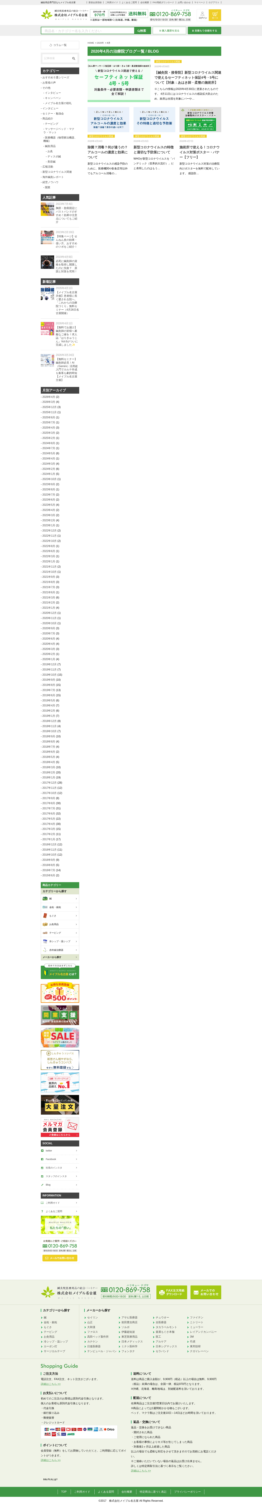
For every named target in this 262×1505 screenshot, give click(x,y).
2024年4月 (48, 458)
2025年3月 (48, 432)
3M (192, 1336)
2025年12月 (49, 407)
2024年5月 (48, 453)
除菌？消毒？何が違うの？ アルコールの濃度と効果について (108, 152)
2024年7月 (48, 448)
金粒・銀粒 (50, 1322)
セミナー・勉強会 (53, 113)
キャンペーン (53, 98)
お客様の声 (49, 82)
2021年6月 (48, 592)
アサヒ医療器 (129, 1317)
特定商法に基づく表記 (153, 1491)
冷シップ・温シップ (56, 1341)
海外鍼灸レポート (53, 177)
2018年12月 (49, 721)
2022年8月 (48, 546)
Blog (48, 1184)
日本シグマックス (166, 1346)
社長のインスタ (54, 1167)
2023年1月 (48, 525)
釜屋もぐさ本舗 (165, 1331)
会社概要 (144, 2)
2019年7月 (48, 690)
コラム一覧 (60, 45)
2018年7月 (48, 746)
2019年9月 (48, 679)
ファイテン (196, 1317)
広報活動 (47, 166)
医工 (158, 1336)
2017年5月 (48, 818)
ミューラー (196, 1327)
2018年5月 (48, 757)
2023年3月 (48, 515)
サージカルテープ (54, 1351)
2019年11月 (49, 669)
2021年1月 (48, 607)
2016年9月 (48, 859)
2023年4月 (48, 510)
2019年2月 (48, 710)
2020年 (100, 43)
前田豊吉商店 (129, 1322)
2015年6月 (48, 875)
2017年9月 (48, 798)
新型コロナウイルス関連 (168, 61)
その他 (46, 87)
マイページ (199, 2)
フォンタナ (128, 1351)
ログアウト (214, 2)
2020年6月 (48, 638)
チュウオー (162, 1317)
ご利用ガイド (111, 2)
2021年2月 (48, 602)
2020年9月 (48, 628)
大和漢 (91, 1327)
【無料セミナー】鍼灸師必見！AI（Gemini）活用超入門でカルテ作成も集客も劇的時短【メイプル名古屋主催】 (67, 369)
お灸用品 (49, 1336)
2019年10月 (49, 674)
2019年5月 (48, 700)
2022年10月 (49, 540)
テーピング (51, 123)
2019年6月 (48, 695)
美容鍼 (51, 161)
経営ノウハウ (50, 182)
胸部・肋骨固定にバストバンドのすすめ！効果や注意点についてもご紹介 (66, 215)
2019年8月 (48, 684)
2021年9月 (48, 576)
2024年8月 (48, 443)
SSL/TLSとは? (50, 1479)
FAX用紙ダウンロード (163, 2)
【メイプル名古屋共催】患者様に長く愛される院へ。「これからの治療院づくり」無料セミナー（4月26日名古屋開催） (67, 303)
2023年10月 (49, 479)
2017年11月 (49, 787)
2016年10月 (49, 854)
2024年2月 (48, 468)
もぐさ (48, 1327)
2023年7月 (48, 494)
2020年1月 (48, 659)
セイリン (92, 1317)
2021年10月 (49, 571)
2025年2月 (48, 438)
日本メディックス (132, 1341)
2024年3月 (48, 463)
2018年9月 (48, 736)
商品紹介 (47, 118)
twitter (49, 1150)
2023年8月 (48, 489)
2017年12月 (49, 782)
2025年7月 (48, 422)
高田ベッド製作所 (98, 1336)
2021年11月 (49, 566)
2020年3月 (48, 649)
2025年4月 (48, 427)
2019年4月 (48, 705)
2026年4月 (48, 396)
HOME (91, 43)
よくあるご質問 (129, 2)
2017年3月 (48, 829)
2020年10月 (49, 623)
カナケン (92, 1341)
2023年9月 (48, 484)
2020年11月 (49, 618)
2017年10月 (49, 793)
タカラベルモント (166, 1327)
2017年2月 (48, 834)
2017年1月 (48, 839)
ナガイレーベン (199, 1351)
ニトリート (196, 1322)
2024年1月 (48, 473)
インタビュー (53, 92)
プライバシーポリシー (187, 1491)
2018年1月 (48, 777)
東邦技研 (195, 1346)
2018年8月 (48, 741)
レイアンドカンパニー (203, 1331)
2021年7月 (48, 587)
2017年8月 (48, 803)
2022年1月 (48, 561)
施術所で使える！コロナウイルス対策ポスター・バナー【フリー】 (199, 152)
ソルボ (125, 1327)
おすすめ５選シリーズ (55, 77)
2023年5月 (48, 504)
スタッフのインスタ (56, 1176)
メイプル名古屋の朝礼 (58, 103)
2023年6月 (48, 499)
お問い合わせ (184, 2)
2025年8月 (48, 417)
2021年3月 (48, 597)
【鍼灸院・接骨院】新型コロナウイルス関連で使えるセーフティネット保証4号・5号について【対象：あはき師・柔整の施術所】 (187, 77)
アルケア (161, 1341)
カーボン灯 (50, 1346)
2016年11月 (49, 849)
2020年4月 (48, 643)
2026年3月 (48, 401)
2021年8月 (48, 582)
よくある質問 (106, 1491)
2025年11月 (49, 412)
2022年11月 (49, 535)
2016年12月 (49, 844)
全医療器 (161, 1322)
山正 (90, 1322)
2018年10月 (49, 731)
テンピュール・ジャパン (102, 1351)
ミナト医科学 (129, 1346)
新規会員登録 (95, 2)
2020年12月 (49, 612)
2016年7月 (48, 870)
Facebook (51, 1159)
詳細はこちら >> (51, 1384)
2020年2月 (48, 654)
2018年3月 (48, 767)
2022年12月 (49, 530)
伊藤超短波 (128, 1331)
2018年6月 (48, 751)
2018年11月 (49, 726)
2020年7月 (48, 633)
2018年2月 (48, 772)
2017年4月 (48, 824)
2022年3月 (48, 556)
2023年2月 (48, 520)
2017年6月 (48, 813)
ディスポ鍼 (54, 156)
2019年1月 (48, 715)
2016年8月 (48, 865)
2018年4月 (48, 762)
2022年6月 (48, 551)
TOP (64, 1491)
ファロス (92, 1331)
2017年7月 (48, 808)
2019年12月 (49, 664)
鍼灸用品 (50, 146)
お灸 (50, 151)
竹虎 (192, 1341)
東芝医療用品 (129, 1336)
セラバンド (162, 1351)
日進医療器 (94, 1346)
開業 (47, 187)
